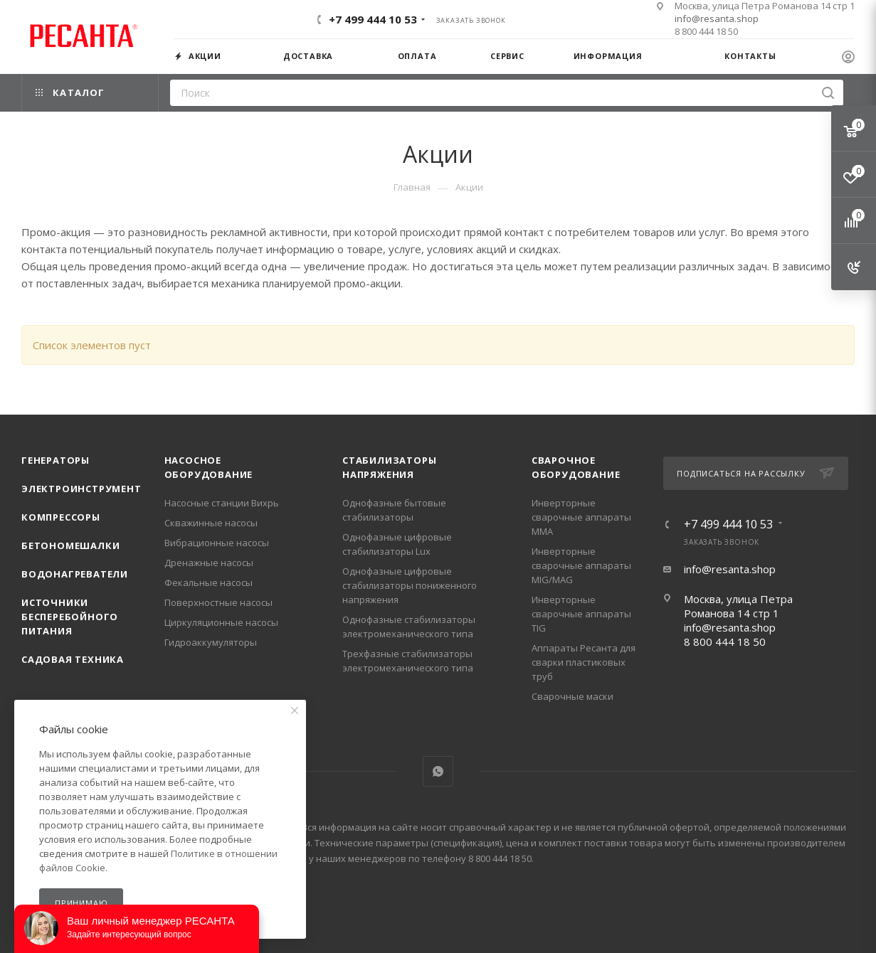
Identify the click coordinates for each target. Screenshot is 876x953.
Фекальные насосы (208, 582)
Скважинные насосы (211, 522)
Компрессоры (60, 517)
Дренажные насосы (208, 562)
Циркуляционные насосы (221, 622)
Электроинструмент (81, 488)
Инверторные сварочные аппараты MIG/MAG (581, 565)
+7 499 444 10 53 (373, 19)
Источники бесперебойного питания (69, 616)
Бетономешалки (70, 545)
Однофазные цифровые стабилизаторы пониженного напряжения (409, 585)
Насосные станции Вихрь (221, 502)
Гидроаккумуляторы (210, 642)
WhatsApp (438, 771)
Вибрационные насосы (216, 542)
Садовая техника (72, 659)
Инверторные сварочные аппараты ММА (581, 517)
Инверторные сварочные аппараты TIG (581, 613)
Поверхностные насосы (218, 602)
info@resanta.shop (717, 18)
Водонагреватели (74, 574)
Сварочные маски (572, 696)
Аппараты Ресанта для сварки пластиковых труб (583, 662)
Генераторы (55, 460)
